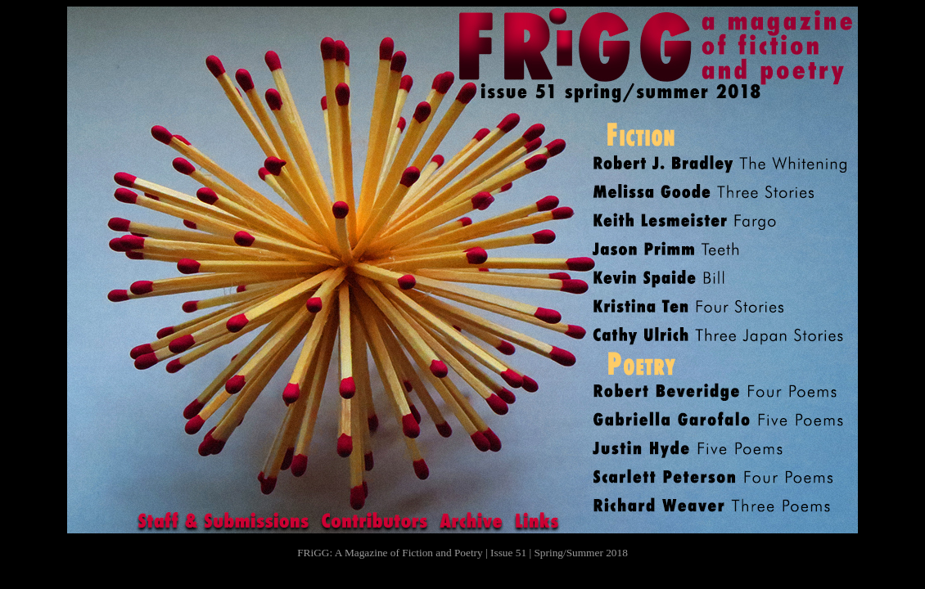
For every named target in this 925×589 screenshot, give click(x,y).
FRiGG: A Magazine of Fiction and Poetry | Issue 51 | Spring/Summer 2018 (462, 552)
